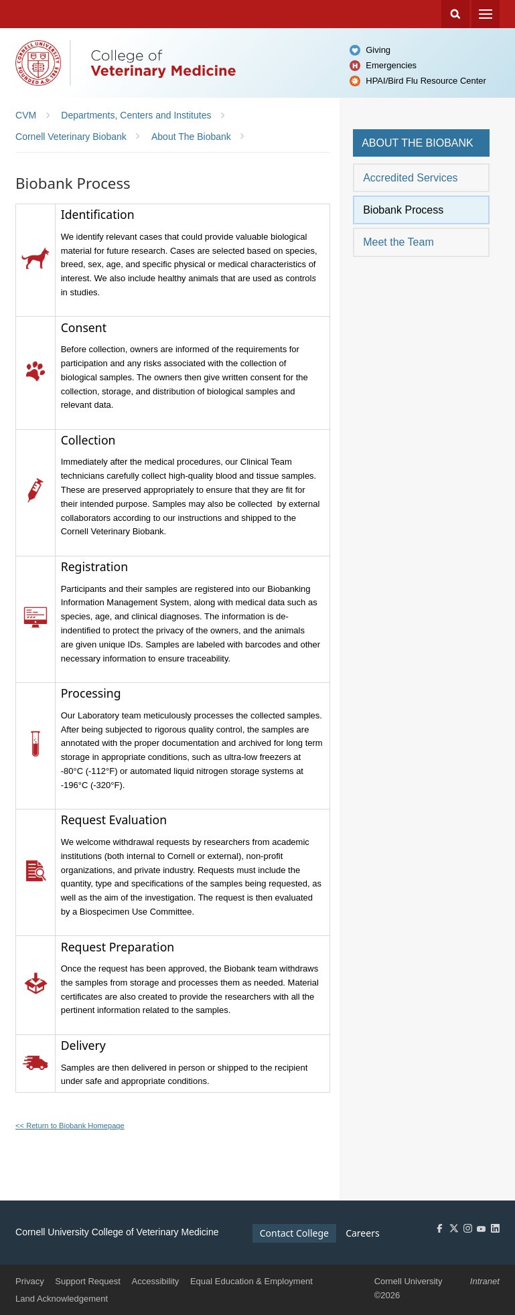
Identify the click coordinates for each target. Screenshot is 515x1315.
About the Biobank (417, 143)
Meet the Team (398, 242)
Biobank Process (403, 210)
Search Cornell (455, 14)
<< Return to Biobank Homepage (70, 1125)
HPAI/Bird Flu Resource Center (426, 81)
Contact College (294, 1233)
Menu (485, 14)
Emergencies (391, 65)
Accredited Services (410, 177)
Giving (378, 50)
